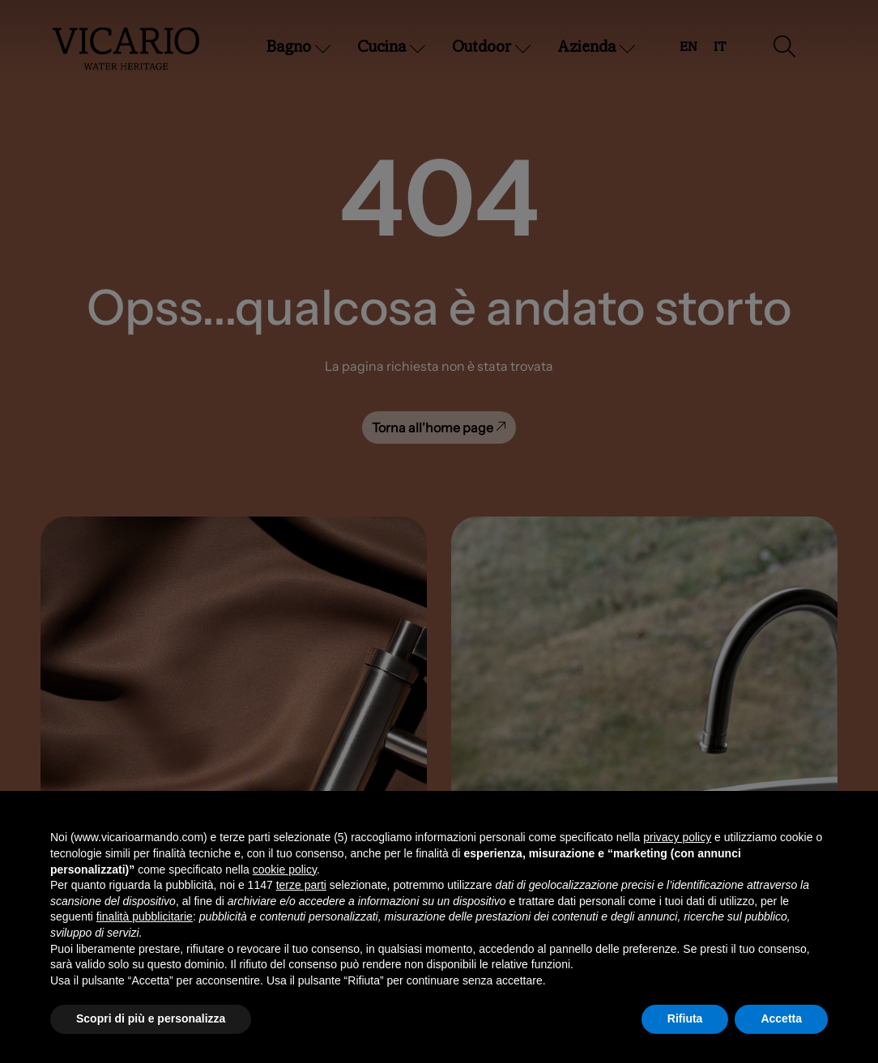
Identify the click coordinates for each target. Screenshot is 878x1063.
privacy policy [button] (677, 837)
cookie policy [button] (285, 869)
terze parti (301, 884)
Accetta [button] (781, 1018)
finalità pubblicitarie (144, 916)
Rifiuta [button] (685, 1018)
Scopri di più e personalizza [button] (150, 1018)
